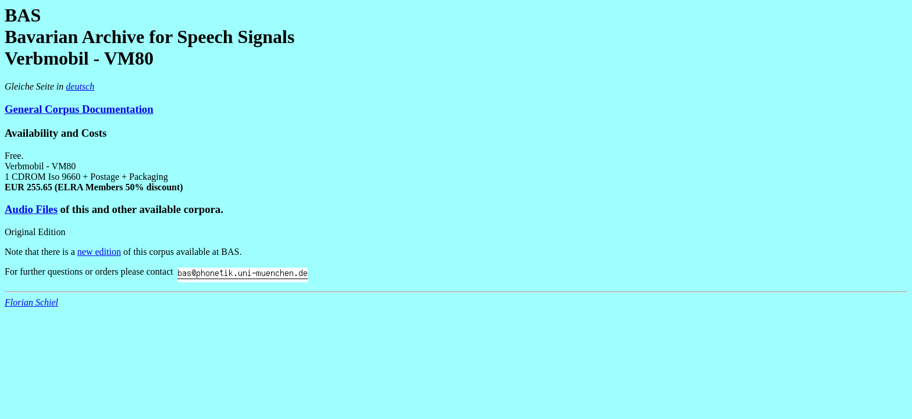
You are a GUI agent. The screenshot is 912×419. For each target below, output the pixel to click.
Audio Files (31, 209)
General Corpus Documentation (79, 109)
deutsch (80, 86)
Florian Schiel (31, 302)
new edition (99, 252)
